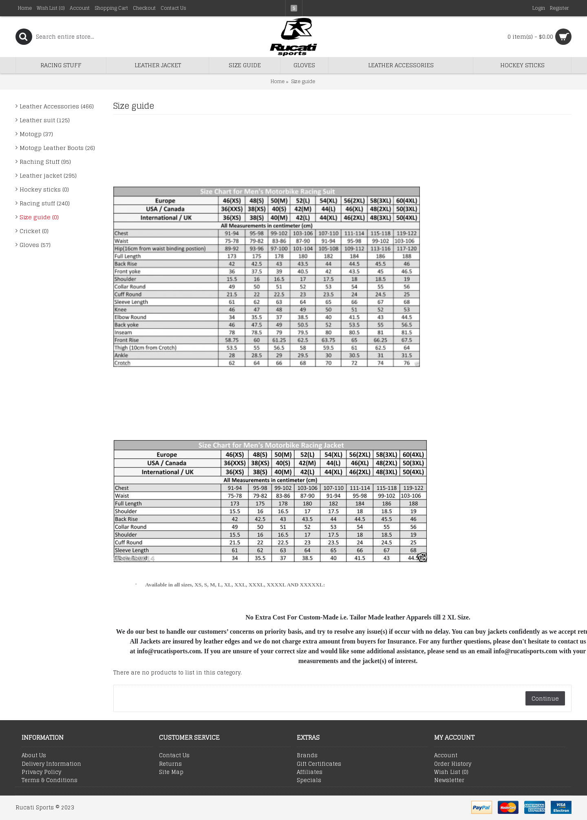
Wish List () (451, 772)
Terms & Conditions (49, 780)
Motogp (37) (36, 134)
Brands (307, 755)
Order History (452, 764)
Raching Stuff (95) (45, 162)
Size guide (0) (39, 217)
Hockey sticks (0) (44, 189)
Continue (545, 698)
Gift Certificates (319, 764)
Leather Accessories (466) (57, 106)
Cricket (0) (34, 231)
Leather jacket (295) (48, 175)
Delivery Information (51, 764)
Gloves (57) (35, 245)
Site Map (171, 772)
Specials (309, 780)
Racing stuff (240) (45, 203)
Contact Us (174, 755)
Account (445, 755)
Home (278, 81)
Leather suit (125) (45, 120)
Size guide (303, 81)
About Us (34, 755)
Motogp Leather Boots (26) (57, 148)
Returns (170, 764)
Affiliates (309, 772)
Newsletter (449, 780)
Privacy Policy (41, 772)
